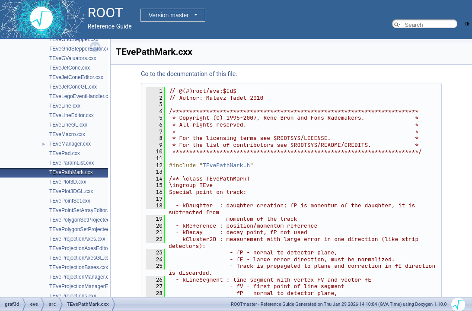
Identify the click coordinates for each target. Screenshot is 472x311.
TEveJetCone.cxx (69, 68)
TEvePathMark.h (226, 165)
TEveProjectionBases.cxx (78, 267)
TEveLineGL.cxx (68, 125)
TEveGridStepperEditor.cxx (80, 49)
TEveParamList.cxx (71, 163)
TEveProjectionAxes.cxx (77, 239)
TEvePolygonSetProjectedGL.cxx (87, 229)
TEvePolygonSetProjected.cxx (84, 220)
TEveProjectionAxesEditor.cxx (83, 248)
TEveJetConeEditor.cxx (76, 77)
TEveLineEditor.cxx (71, 115)
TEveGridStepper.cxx (73, 39)
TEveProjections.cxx (72, 296)
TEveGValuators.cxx (72, 58)
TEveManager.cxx (70, 144)
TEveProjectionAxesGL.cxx (80, 258)
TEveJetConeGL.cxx (73, 87)
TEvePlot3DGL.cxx (71, 191)
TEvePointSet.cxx (69, 201)
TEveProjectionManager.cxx (81, 277)
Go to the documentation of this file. (189, 73)
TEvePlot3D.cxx (67, 182)
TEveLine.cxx (64, 106)
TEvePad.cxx (64, 153)
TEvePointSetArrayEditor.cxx (82, 210)
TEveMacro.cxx (67, 134)
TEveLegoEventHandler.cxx (81, 96)
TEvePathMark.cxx (71, 172)
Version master (169, 15)
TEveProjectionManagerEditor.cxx (88, 286)
